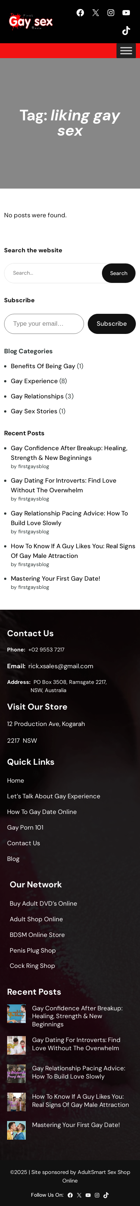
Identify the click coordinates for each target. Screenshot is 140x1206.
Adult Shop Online (36, 919)
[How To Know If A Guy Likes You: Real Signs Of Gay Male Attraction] (16, 1103)
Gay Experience (34, 381)
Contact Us (23, 843)
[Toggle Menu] (126, 50)
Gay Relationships (37, 396)
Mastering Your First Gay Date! (55, 578)
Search (118, 273)
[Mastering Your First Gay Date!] (16, 1131)
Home (15, 780)
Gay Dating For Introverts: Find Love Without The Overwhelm (76, 1044)
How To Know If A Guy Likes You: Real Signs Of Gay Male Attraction (80, 1100)
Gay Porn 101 (25, 827)
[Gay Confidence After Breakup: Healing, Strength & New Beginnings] (16, 1014)
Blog (13, 859)
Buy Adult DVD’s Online (43, 903)
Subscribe (112, 323)
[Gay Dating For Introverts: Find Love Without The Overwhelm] (16, 1046)
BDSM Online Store (37, 935)
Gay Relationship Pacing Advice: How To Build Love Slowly (78, 1072)
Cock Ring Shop (32, 966)
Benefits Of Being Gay (43, 366)
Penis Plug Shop (33, 950)
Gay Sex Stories (34, 411)
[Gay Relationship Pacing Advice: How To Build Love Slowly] (16, 1074)
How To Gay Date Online (42, 812)
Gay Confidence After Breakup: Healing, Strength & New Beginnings (77, 1016)
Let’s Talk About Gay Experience (53, 796)
